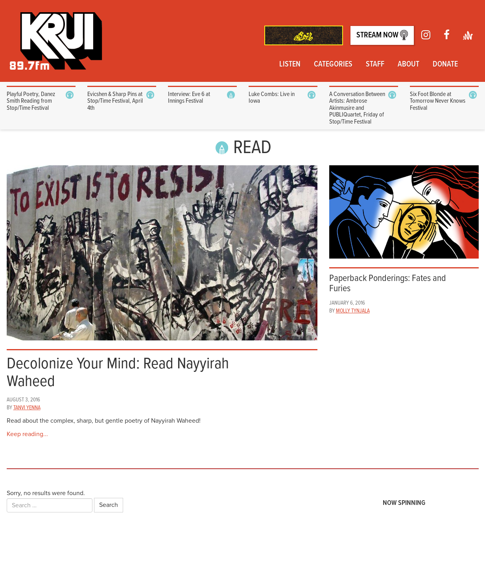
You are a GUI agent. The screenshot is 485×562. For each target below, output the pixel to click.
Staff (375, 64)
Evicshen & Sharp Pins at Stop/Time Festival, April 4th (115, 101)
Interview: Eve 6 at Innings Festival (189, 97)
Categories (333, 64)
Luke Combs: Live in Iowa (272, 97)
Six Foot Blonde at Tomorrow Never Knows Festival (437, 101)
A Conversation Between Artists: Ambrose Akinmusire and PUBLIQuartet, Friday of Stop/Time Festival (357, 108)
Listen (290, 64)
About (408, 64)
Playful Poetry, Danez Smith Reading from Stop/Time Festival (31, 101)
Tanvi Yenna (27, 407)
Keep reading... (27, 434)
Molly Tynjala (353, 310)
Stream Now (382, 35)
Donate (445, 64)
